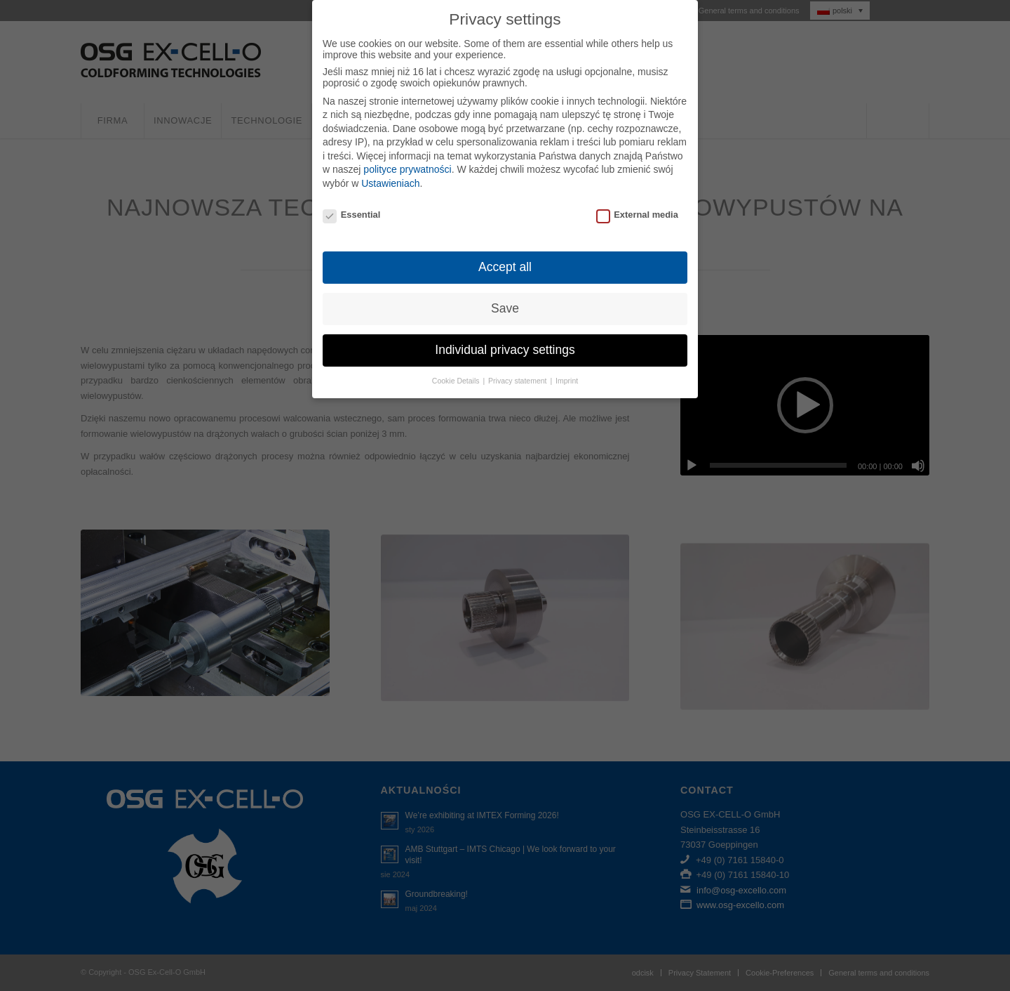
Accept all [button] (505, 267)
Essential (351, 214)
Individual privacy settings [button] (504, 350)
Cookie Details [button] (457, 380)
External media (637, 214)
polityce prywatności (407, 169)
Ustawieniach (390, 183)
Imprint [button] (567, 380)
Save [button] (505, 308)
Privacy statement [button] (518, 380)
